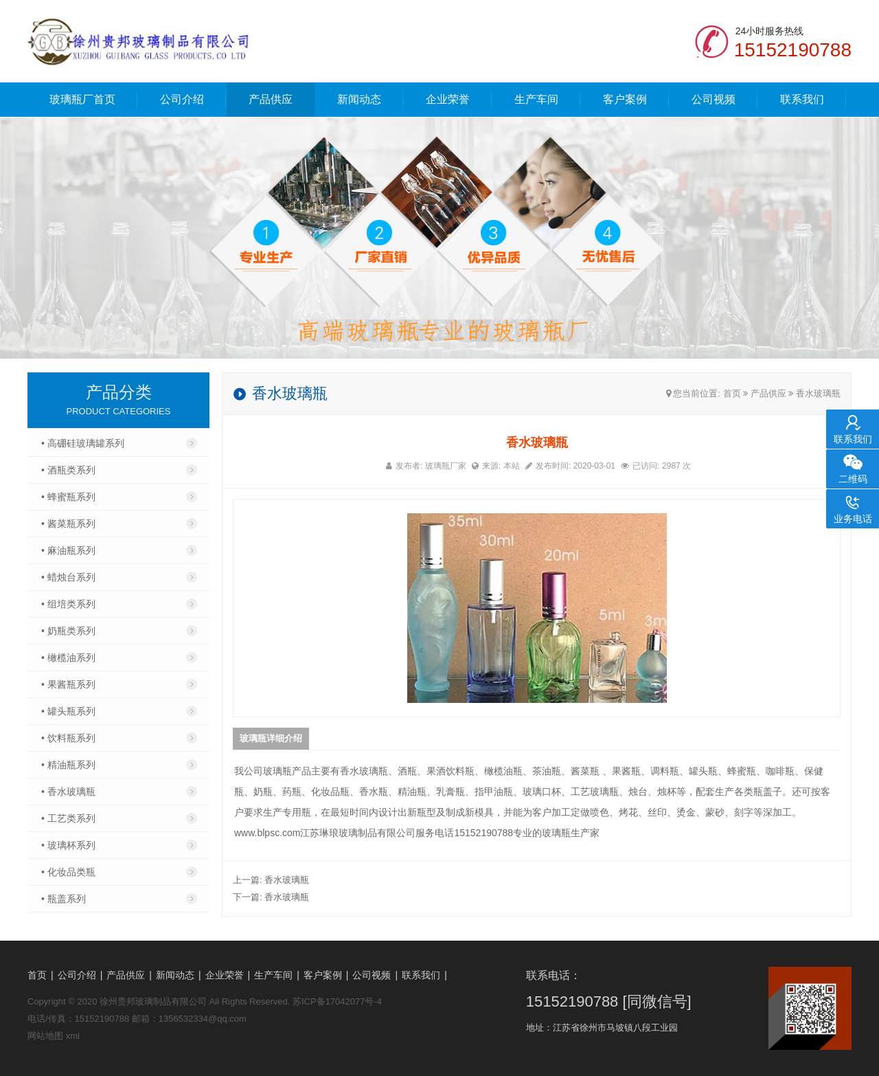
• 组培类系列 (68, 603)
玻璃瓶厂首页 (82, 99)
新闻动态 (359, 99)
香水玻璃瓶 (818, 393)
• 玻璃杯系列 (68, 845)
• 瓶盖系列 (63, 898)
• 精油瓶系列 (68, 764)
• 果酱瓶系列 (68, 684)
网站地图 (45, 1036)
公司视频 (713, 99)
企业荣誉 (448, 99)
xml (73, 1036)
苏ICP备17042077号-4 (337, 1001)
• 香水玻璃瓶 (68, 791)
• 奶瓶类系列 (68, 630)
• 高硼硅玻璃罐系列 (82, 443)
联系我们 (802, 99)
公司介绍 (182, 99)
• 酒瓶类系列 (68, 469)
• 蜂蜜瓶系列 (68, 496)
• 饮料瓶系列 (68, 737)
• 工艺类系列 (68, 818)
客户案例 (625, 99)
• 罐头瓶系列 (68, 711)
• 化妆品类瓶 (68, 871)
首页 (732, 393)
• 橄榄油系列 (68, 657)
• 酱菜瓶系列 (68, 523)
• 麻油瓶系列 (68, 550)
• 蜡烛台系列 (68, 577)
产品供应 (271, 99)
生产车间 (536, 99)
